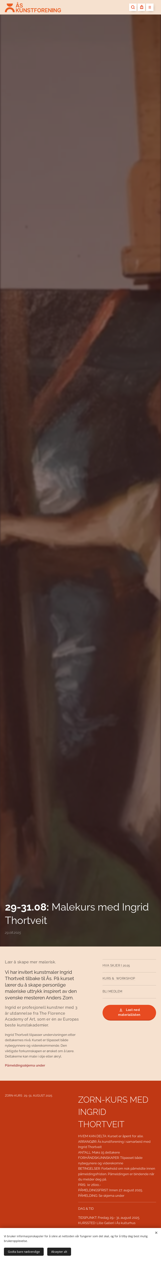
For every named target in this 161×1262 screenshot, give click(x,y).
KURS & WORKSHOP (119, 978)
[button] (133, 7)
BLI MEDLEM (112, 991)
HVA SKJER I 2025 (116, 965)
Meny (148, 7)
